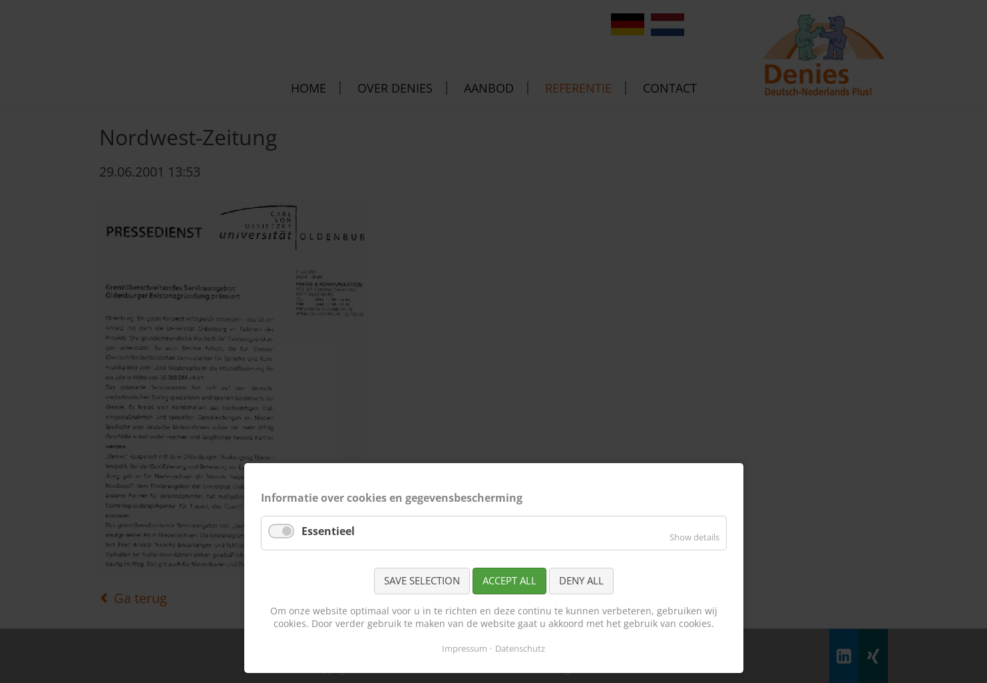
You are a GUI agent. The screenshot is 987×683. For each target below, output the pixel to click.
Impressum (464, 648)
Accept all (509, 580)
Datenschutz (520, 648)
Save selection (422, 580)
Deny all (581, 580)
